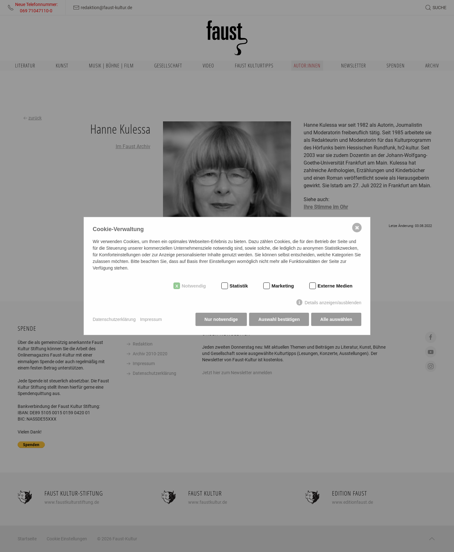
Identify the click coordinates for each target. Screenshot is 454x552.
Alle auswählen (336, 319)
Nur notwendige (221, 319)
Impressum (151, 319)
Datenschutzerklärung (114, 319)
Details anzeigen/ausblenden (333, 302)
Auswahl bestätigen (279, 319)
